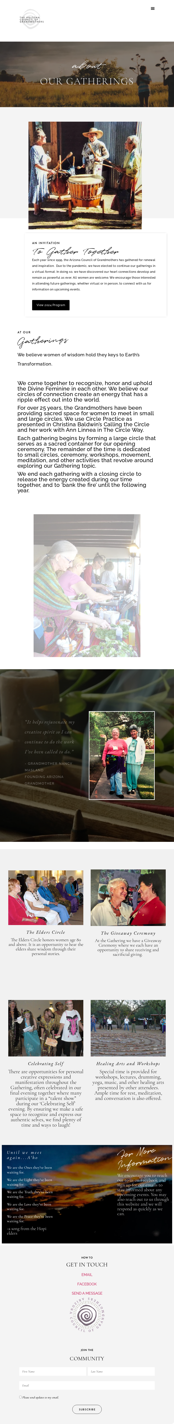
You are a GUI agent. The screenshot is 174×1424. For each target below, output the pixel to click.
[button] (153, 8)
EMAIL (87, 1275)
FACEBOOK (87, 1284)
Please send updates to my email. (40, 1397)
